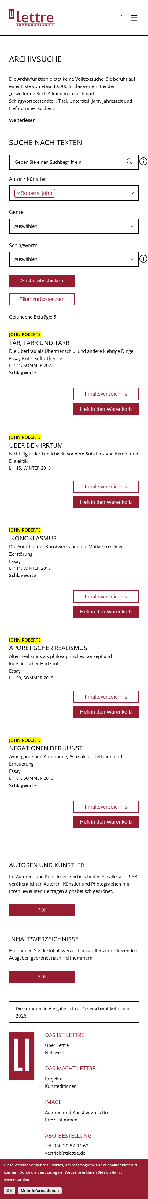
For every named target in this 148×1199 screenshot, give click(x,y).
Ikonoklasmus (33, 538)
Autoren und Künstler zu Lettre (77, 1112)
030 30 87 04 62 (71, 1145)
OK (9, 1190)
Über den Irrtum (36, 445)
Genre (16, 212)
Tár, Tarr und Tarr (39, 342)
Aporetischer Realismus (48, 648)
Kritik (27, 358)
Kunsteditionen (61, 1086)
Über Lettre (57, 1045)
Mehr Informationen (40, 1190)
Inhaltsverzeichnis (106, 393)
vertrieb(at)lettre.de (65, 1153)
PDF (42, 909)
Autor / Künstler (27, 179)
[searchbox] (58, 193)
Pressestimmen (61, 1120)
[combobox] (74, 193)
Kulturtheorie (48, 358)
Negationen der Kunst (46, 748)
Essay (15, 358)
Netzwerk (55, 1052)
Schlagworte (23, 245)
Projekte (53, 1079)
